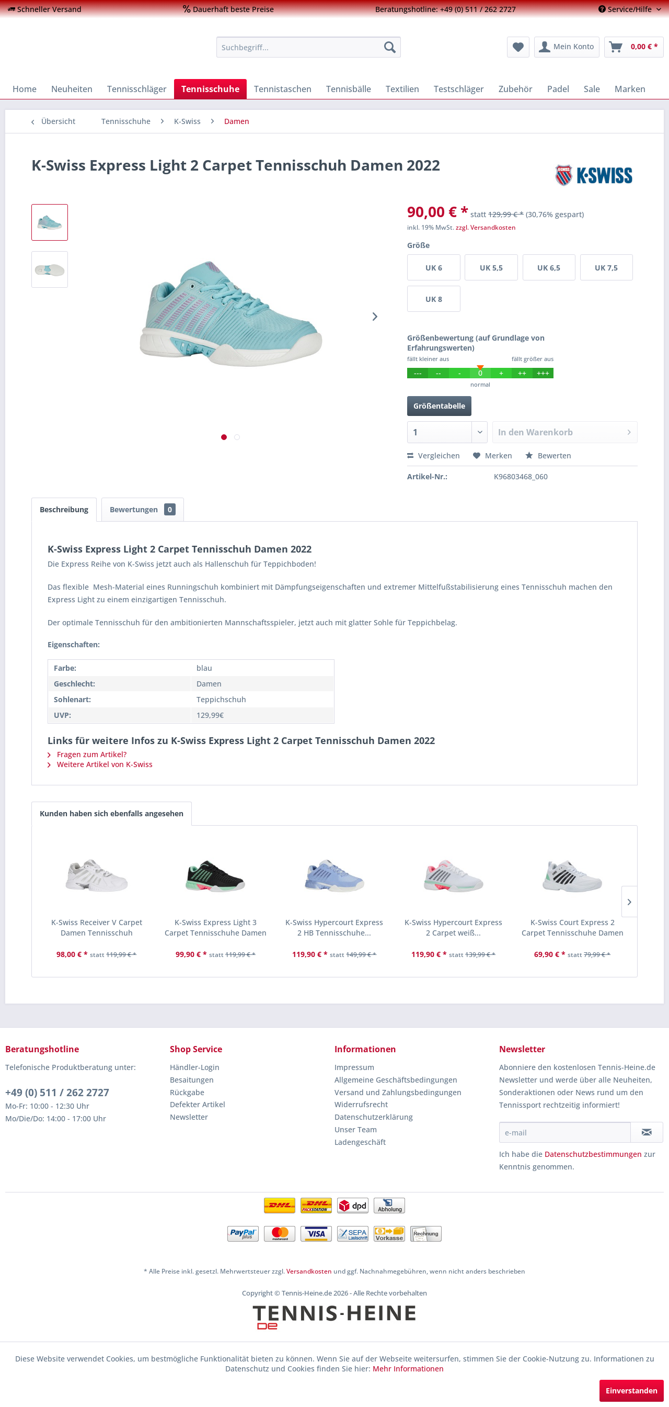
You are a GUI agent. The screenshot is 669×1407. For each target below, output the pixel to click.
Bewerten (548, 455)
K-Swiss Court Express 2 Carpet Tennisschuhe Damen (573, 927)
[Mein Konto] (566, 47)
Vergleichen (433, 455)
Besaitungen (192, 1080)
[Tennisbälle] (348, 89)
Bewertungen (143, 509)
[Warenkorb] (634, 47)
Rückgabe (187, 1092)
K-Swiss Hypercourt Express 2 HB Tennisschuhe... (334, 927)
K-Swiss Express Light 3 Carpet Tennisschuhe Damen (216, 927)
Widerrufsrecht (361, 1104)
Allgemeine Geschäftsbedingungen (395, 1080)
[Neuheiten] (72, 89)
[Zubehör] (515, 89)
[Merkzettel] (518, 47)
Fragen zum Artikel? (87, 754)
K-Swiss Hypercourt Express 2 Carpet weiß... (453, 927)
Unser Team (355, 1129)
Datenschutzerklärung (373, 1117)
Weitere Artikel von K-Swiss (100, 764)
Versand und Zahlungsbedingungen (398, 1092)
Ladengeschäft (360, 1142)
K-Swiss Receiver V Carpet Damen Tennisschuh (96, 927)
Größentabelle (439, 406)
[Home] (24, 89)
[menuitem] (44, 9)
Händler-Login (195, 1067)
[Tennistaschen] (283, 89)
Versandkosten (309, 1271)
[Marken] (630, 89)
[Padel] (558, 89)
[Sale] (591, 89)
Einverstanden (632, 1390)
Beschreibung (64, 509)
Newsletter (189, 1117)
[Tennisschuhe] (210, 89)
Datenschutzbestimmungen (593, 1154)
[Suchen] (390, 47)
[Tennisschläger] (137, 89)
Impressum (354, 1067)
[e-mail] (565, 1132)
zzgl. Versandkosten (486, 227)
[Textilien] (402, 89)
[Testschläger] (458, 89)
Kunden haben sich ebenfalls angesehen (111, 813)
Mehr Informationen (408, 1369)
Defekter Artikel (197, 1104)
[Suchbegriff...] (308, 47)
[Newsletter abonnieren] (646, 1132)
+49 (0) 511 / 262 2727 (57, 1092)
